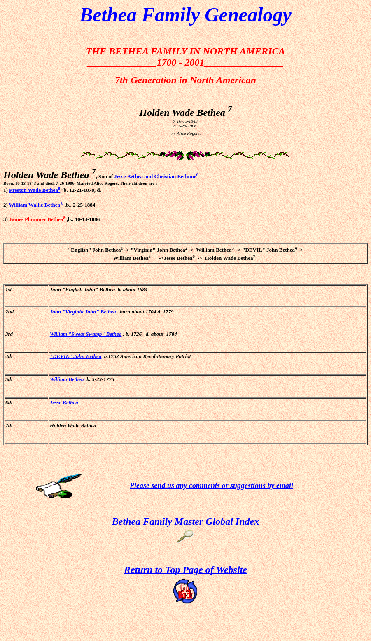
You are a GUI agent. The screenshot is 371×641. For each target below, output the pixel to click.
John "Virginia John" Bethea (83, 312)
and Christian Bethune (170, 176)
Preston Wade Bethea (34, 190)
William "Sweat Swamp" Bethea (86, 334)
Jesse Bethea (128, 176)
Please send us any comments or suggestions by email (211, 485)
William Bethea (67, 379)
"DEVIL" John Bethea (76, 356)
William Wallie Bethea (36, 205)
